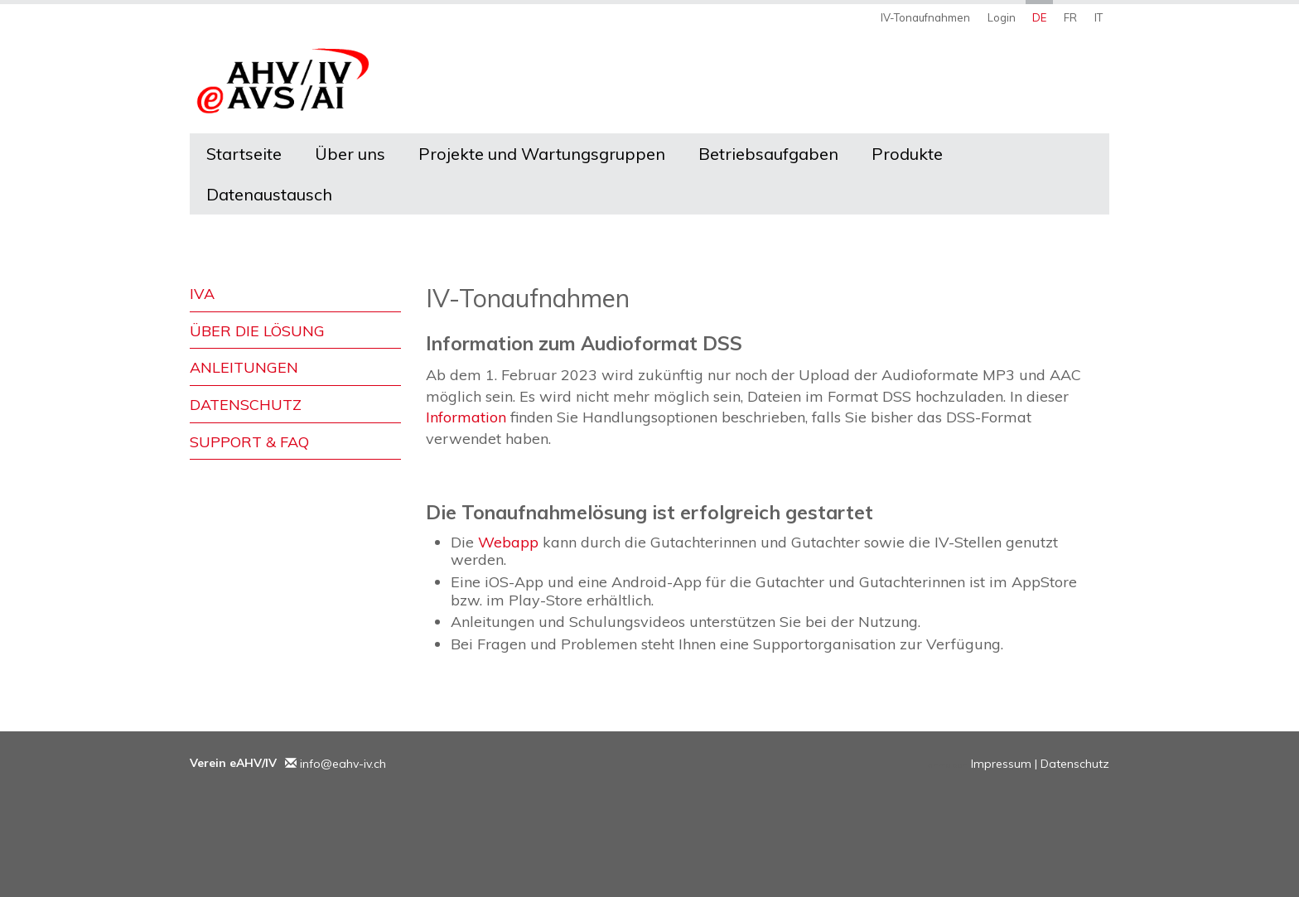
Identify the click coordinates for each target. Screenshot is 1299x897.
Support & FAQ (249, 441)
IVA (202, 293)
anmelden (948, 765)
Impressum (1001, 763)
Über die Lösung (257, 330)
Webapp (508, 542)
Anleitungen (244, 367)
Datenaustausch (269, 194)
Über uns (350, 153)
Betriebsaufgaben (768, 153)
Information (468, 417)
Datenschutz (246, 404)
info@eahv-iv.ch (343, 763)
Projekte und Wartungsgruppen (541, 153)
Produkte (907, 153)
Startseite (244, 153)
